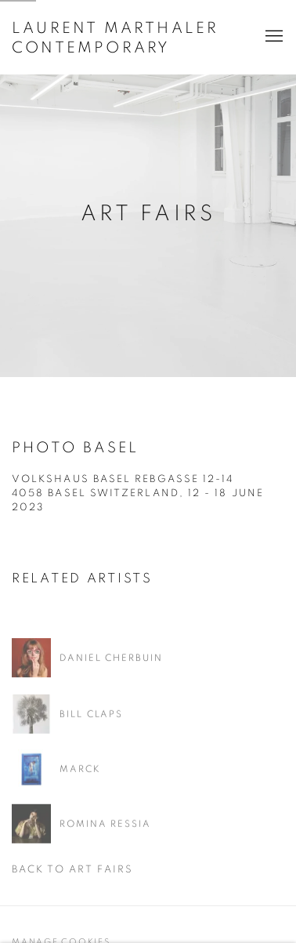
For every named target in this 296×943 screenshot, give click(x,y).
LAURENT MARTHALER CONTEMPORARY (115, 38)
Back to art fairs (72, 870)
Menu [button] (272, 37)
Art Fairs (148, 214)
